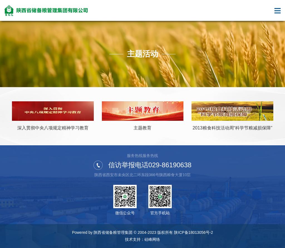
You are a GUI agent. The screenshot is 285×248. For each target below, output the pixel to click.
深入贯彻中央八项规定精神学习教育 (53, 128)
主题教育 (142, 128)
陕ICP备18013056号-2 (193, 232)
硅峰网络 (152, 239)
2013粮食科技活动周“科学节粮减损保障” (232, 128)
